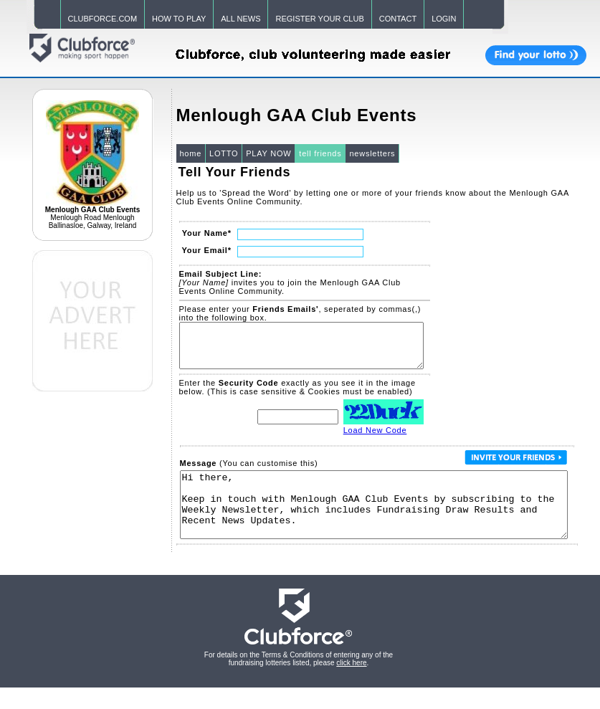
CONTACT (397, 18)
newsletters (372, 153)
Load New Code (375, 438)
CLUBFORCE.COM (103, 18)
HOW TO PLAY (179, 18)
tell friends (320, 153)
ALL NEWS (240, 18)
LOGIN (444, 18)
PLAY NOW (268, 153)
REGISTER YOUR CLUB (319, 18)
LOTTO (223, 153)
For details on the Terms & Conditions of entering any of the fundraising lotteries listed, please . (298, 680)
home (191, 153)
